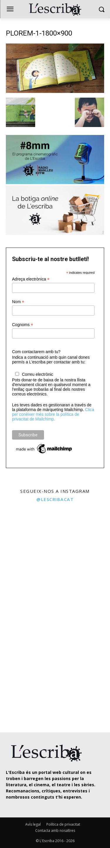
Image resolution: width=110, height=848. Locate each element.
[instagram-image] (27, 533)
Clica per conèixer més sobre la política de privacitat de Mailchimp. (53, 414)
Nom (18, 302)
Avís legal (33, 824)
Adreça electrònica (31, 279)
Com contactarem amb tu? (36, 351)
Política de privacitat (63, 824)
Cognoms (22, 325)
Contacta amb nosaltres (55, 830)
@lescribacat (55, 499)
